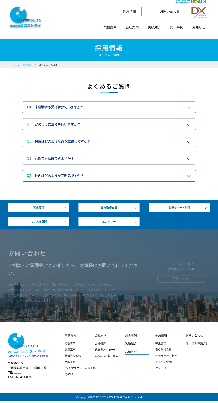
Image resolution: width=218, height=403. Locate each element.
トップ (12, 64)
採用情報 (27, 64)
